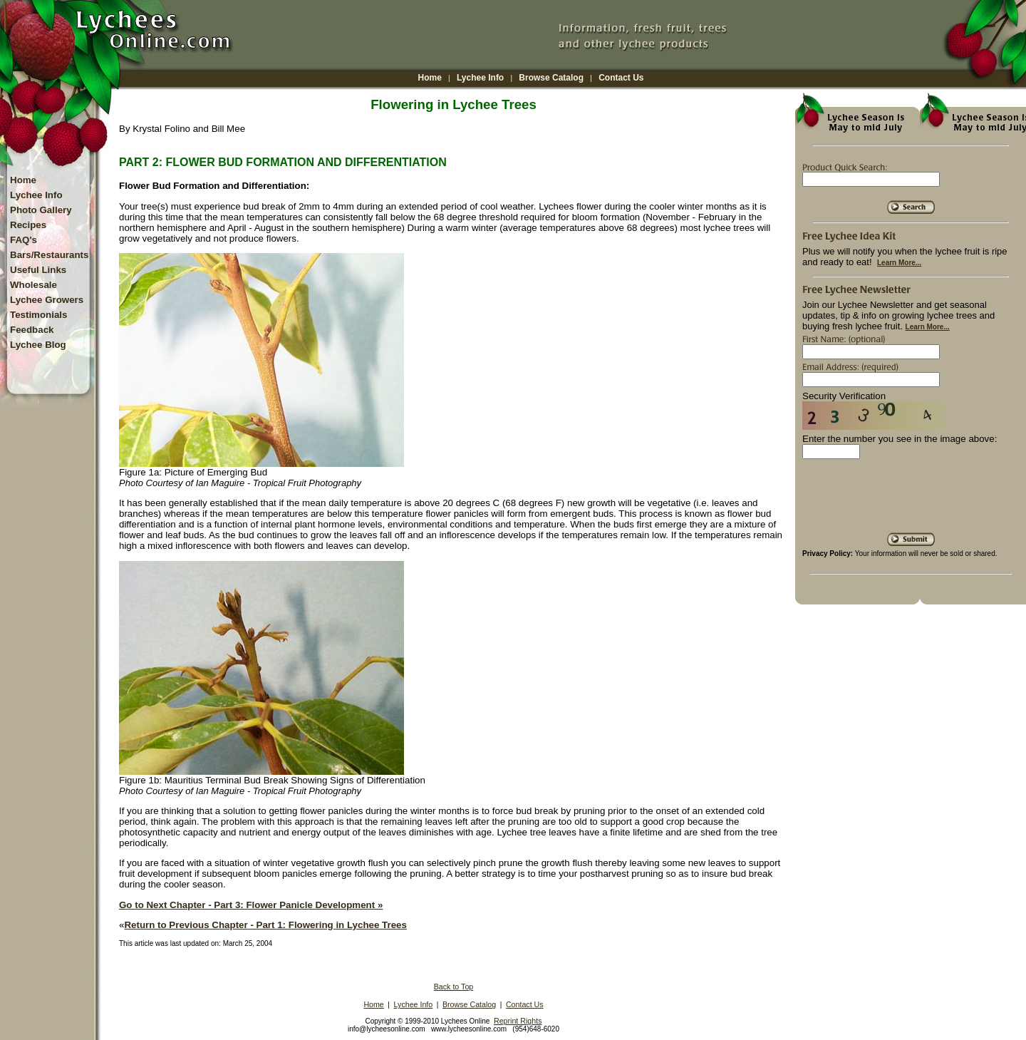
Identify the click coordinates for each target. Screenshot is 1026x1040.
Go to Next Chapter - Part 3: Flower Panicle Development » (251, 905)
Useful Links (38, 269)
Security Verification (844, 396)
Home (430, 78)
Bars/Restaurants (49, 254)
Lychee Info (480, 78)
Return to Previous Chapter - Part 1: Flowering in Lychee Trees (265, 925)
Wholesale (33, 284)
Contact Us (620, 78)
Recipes (28, 225)
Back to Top (454, 986)
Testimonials (38, 314)
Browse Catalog (551, 78)
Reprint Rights (518, 1020)
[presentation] (910, 501)
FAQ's (23, 240)
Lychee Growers (46, 299)
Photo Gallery (41, 210)
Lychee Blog (38, 344)
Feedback (32, 329)
